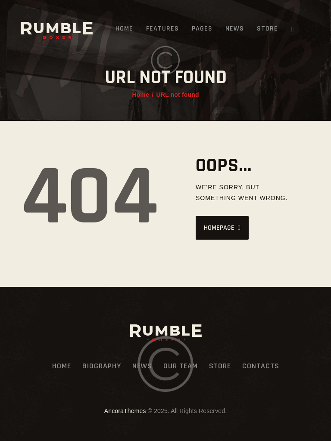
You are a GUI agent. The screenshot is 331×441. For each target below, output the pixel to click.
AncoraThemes (125, 410)
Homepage (219, 227)
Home (140, 94)
